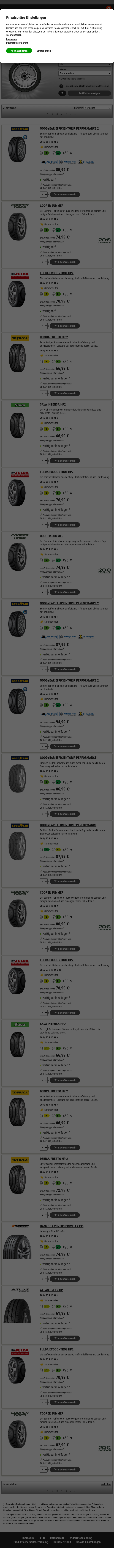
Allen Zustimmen (19, 50)
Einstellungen (45, 50)
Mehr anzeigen (14, 35)
